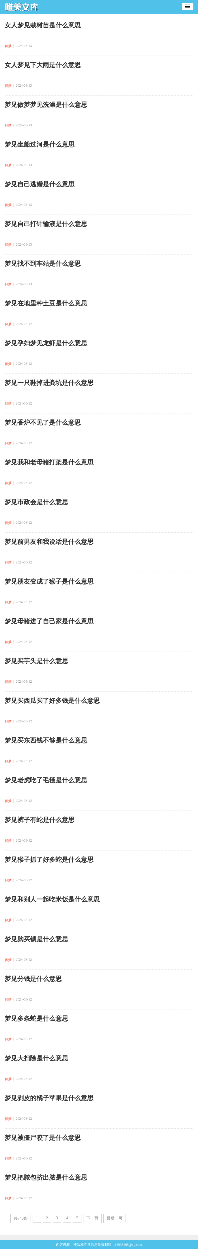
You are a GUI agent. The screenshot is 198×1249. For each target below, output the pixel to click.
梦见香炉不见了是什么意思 (43, 422)
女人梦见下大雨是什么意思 (43, 65)
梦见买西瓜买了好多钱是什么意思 (52, 700)
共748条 (21, 1218)
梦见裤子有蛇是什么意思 (39, 819)
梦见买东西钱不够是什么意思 (46, 740)
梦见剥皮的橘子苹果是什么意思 (49, 1098)
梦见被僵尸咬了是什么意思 (43, 1137)
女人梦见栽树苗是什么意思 (43, 25)
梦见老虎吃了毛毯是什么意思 (46, 780)
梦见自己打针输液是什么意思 (46, 223)
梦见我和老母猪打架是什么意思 (49, 462)
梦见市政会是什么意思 (36, 502)
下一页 (92, 1218)
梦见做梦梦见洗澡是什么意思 (46, 104)
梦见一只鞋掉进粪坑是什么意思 (49, 382)
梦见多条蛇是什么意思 (36, 1018)
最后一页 (115, 1218)
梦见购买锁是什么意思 (36, 939)
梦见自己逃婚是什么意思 (39, 184)
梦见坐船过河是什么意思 (39, 144)
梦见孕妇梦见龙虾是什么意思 (46, 343)
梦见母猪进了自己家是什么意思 (49, 621)
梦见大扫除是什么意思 (36, 1058)
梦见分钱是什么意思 (33, 978)
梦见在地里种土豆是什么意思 (46, 303)
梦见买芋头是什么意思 (36, 661)
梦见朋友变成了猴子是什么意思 (49, 581)
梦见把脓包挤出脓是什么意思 (46, 1177)
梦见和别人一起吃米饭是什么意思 (52, 899)
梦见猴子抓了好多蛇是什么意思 (49, 859)
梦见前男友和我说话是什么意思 (49, 541)
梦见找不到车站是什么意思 (43, 263)
